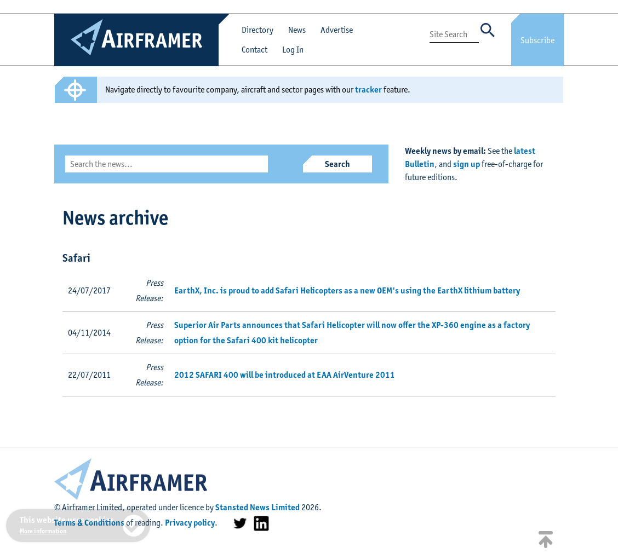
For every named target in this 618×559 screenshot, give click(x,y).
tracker (368, 89)
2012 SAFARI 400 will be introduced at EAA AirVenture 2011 (284, 375)
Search (337, 164)
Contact (254, 49)
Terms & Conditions (89, 522)
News (297, 30)
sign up (466, 164)
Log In (293, 49)
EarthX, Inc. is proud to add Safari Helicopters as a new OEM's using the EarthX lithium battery (347, 290)
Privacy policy (190, 522)
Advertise (337, 30)
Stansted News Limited (257, 507)
